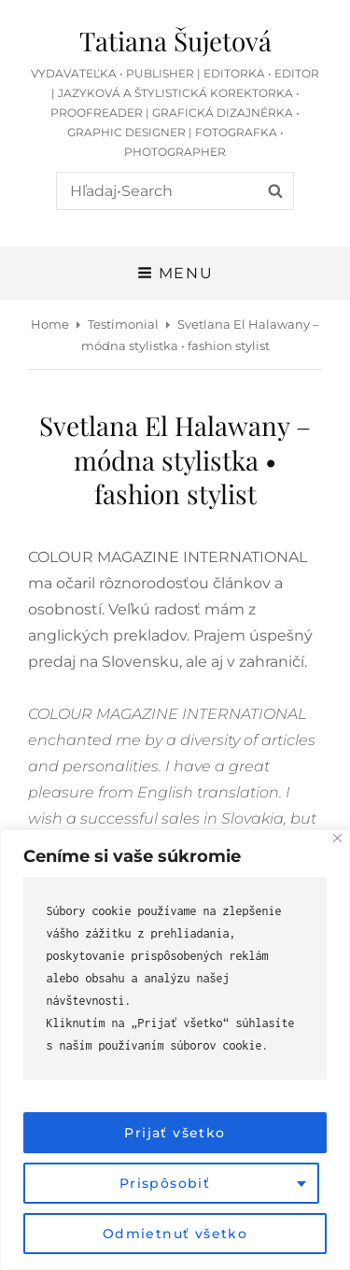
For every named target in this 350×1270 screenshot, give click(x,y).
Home (50, 324)
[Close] (337, 838)
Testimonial (123, 324)
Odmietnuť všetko (175, 1233)
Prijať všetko (174, 1132)
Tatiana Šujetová (175, 40)
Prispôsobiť (164, 1183)
